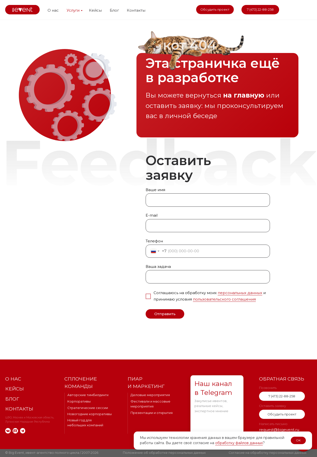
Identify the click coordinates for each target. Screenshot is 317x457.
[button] (215, 9)
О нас (53, 10)
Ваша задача (158, 266)
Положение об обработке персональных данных (164, 453)
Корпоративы (79, 401)
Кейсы (95, 10)
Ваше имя (155, 190)
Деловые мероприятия (150, 395)
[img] (290, 9)
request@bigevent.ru (279, 430)
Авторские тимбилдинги (87, 395)
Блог (114, 10)
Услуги (73, 10)
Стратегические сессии (87, 408)
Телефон (154, 241)
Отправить (165, 314)
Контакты (136, 10)
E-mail (152, 215)
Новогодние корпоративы (89, 414)
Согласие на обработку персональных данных (268, 453)
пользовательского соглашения (224, 299)
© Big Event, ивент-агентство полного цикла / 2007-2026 (51, 453)
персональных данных (240, 293)
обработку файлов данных (239, 443)
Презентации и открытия (152, 413)
